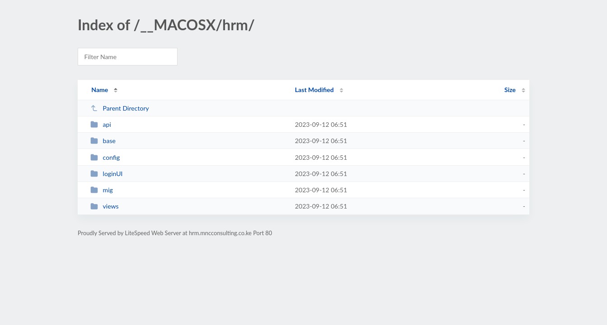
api (100, 124)
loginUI (106, 173)
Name (99, 89)
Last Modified (314, 89)
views (104, 206)
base (103, 140)
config (105, 157)
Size (510, 89)
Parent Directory (119, 108)
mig (101, 190)
